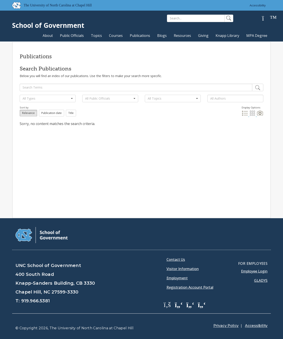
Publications (140, 35)
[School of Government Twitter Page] (178, 304)
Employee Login (254, 271)
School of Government (48, 25)
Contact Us (175, 259)
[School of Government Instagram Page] (201, 304)
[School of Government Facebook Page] (167, 304)
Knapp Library (227, 35)
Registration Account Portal (189, 287)
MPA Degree (256, 35)
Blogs (162, 35)
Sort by (24, 107)
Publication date (51, 113)
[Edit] (257, 87)
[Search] (196, 18)
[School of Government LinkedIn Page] (190, 304)
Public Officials (72, 35)
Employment (177, 278)
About (48, 35)
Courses (116, 35)
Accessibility (258, 5)
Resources (182, 35)
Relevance (28, 113)
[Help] (266, 18)
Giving (203, 35)
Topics (96, 35)
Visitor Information (182, 268)
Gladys (261, 280)
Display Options (251, 107)
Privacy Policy (226, 326)
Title (71, 113)
